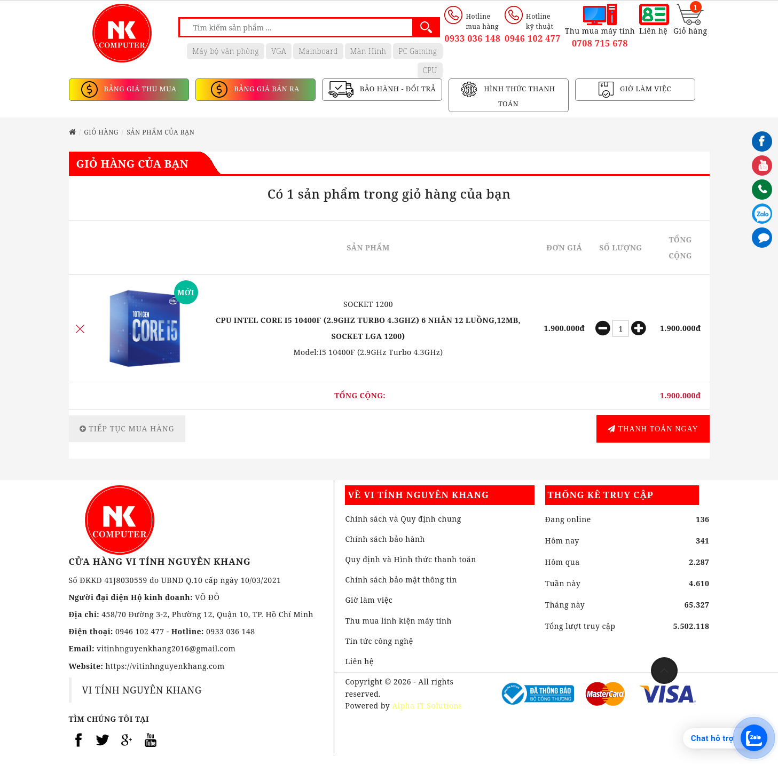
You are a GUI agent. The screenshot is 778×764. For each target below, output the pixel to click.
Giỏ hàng (101, 132)
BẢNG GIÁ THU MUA (139, 89)
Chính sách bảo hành (385, 539)
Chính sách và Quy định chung (403, 519)
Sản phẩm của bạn (160, 132)
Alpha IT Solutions (427, 705)
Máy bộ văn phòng (225, 51)
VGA (278, 51)
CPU (430, 70)
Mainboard (317, 51)
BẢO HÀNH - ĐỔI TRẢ (397, 89)
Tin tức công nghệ (379, 641)
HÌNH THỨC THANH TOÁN (518, 96)
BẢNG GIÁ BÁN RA (265, 89)
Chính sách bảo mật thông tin (401, 579)
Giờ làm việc (368, 600)
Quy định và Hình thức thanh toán (410, 559)
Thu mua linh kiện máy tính (398, 621)
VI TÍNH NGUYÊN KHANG (142, 689)
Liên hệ (359, 661)
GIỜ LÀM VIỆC (644, 89)
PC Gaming (417, 51)
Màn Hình (368, 51)
